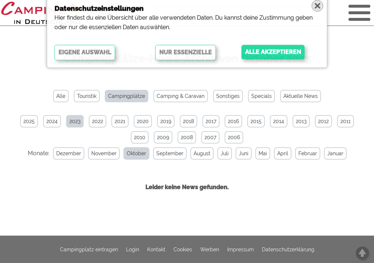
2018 (188, 121)
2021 (120, 121)
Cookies (182, 249)
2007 (210, 137)
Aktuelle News (300, 96)
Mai (255, 153)
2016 (233, 121)
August (194, 153)
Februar (300, 153)
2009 (163, 137)
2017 (211, 121)
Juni (236, 153)
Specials (261, 96)
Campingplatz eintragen (89, 249)
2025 (29, 121)
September (162, 153)
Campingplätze (126, 96)
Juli (217, 153)
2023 (74, 121)
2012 (323, 121)
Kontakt (156, 249)
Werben (209, 249)
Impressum (240, 249)
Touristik (86, 96)
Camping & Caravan (181, 96)
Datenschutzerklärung (288, 249)
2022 (97, 121)
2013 (301, 121)
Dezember (61, 153)
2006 (234, 137)
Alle (60, 96)
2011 (345, 121)
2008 (187, 137)
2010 (139, 137)
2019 (165, 121)
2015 (256, 121)
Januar (328, 153)
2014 (278, 121)
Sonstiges (228, 96)
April (275, 153)
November (96, 153)
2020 (143, 121)
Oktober (129, 153)
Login (132, 249)
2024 (52, 121)
